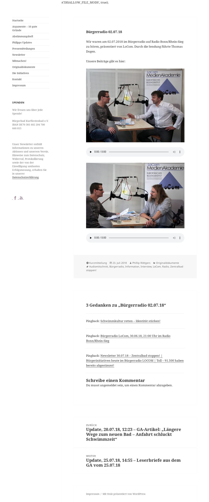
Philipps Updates (22, 42)
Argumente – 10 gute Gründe (24, 28)
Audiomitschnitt (98, 266)
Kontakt (17, 79)
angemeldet (108, 385)
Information (132, 266)
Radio (165, 266)
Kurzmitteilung (98, 262)
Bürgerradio (116, 266)
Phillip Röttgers (141, 262)
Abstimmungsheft (22, 36)
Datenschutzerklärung (25, 177)
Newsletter (18, 54)
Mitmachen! (19, 60)
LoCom (157, 266)
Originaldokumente (23, 67)
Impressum (19, 85)
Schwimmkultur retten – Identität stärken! (130, 321)
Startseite (17, 20)
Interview (146, 266)
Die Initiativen (20, 73)
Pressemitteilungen (23, 48)
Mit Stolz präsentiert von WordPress (124, 494)
